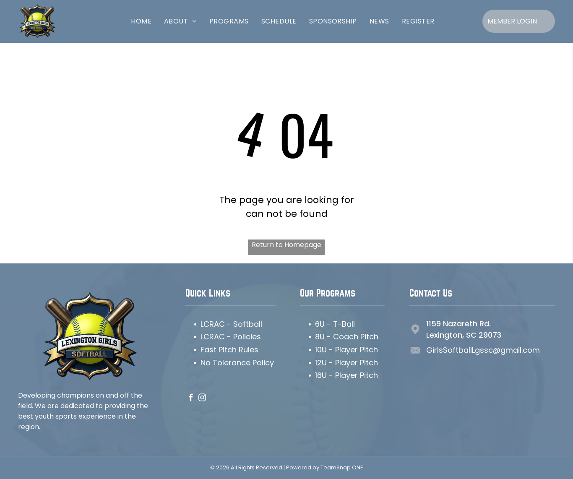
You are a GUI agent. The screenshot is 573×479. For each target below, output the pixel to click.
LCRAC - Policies (231, 336)
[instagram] (202, 399)
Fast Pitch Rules (229, 349)
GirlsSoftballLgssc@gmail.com (483, 350)
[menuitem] (141, 21)
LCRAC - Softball (231, 324)
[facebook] (191, 399)
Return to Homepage (286, 245)
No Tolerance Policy (237, 362)
